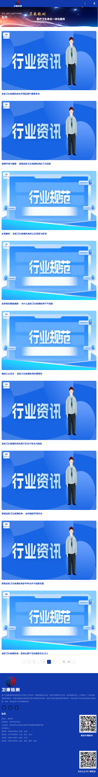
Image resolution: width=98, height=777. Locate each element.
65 (64, 662)
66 (69, 662)
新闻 (8, 13)
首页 (4, 13)
